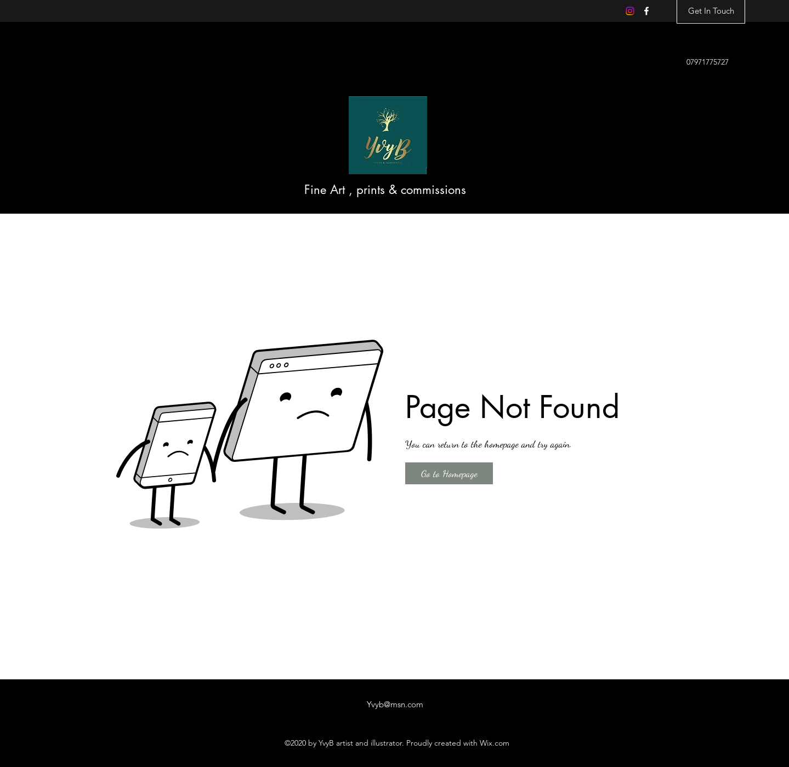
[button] (449, 473)
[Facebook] (646, 10)
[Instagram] (630, 10)
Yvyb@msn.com (395, 704)
